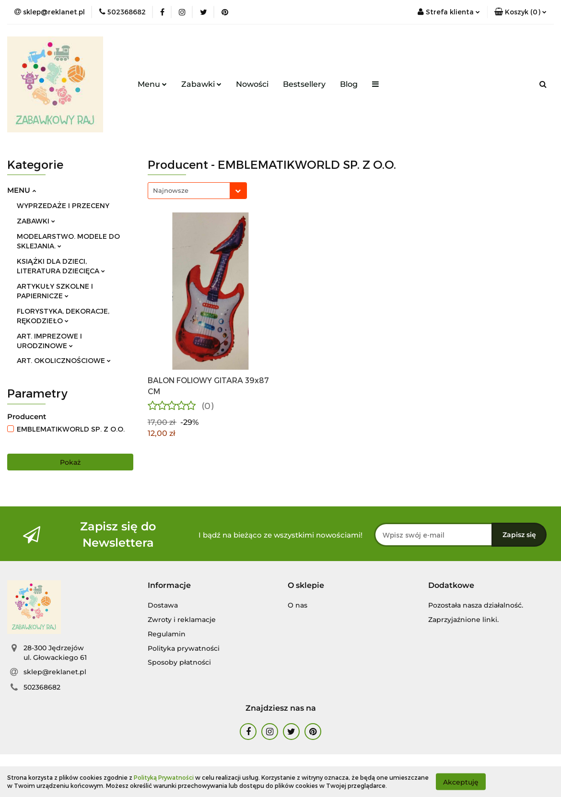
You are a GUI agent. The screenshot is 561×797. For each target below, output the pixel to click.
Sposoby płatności (179, 662)
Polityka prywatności (184, 648)
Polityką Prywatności (164, 777)
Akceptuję (461, 781)
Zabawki (201, 84)
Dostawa (163, 605)
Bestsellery (304, 84)
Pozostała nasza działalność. (475, 605)
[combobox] (197, 190)
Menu (152, 84)
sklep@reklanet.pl (54, 672)
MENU (21, 190)
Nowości (252, 84)
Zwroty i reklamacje (182, 619)
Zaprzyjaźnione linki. (463, 619)
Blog (349, 84)
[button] (520, 12)
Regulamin (167, 634)
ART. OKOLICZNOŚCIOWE (64, 360)
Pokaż (70, 462)
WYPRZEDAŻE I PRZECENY (63, 205)
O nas (297, 605)
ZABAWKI (36, 221)
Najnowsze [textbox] (170, 190)
